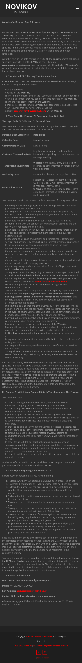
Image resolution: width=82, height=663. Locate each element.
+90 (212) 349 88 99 (23, 645)
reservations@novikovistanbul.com (51, 645)
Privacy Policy (43, 657)
